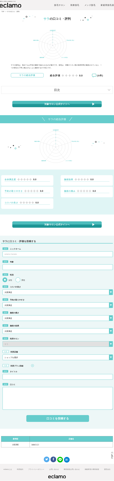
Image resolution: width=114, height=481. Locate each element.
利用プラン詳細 (18, 365)
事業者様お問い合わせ (72, 469)
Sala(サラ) (35, 445)
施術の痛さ (11, 312)
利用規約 (20, 469)
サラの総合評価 (27, 75)
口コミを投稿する (58, 418)
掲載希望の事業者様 (92, 469)
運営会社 (107, 469)
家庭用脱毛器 (107, 5)
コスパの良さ (12, 287)
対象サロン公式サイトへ (57, 104)
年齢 (8, 262)
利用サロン (11, 338)
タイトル (10, 371)
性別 (8, 275)
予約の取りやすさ (14, 300)
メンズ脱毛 (90, 5)
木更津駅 (15, 445)
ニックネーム (12, 249)
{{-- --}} (58, 344)
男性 (23, 280)
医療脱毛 (74, 5)
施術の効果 (11, 325)
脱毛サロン (59, 5)
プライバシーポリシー (36, 469)
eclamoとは (8, 469)
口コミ (9, 384)
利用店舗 (10, 351)
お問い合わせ (54, 469)
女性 (10, 280)
